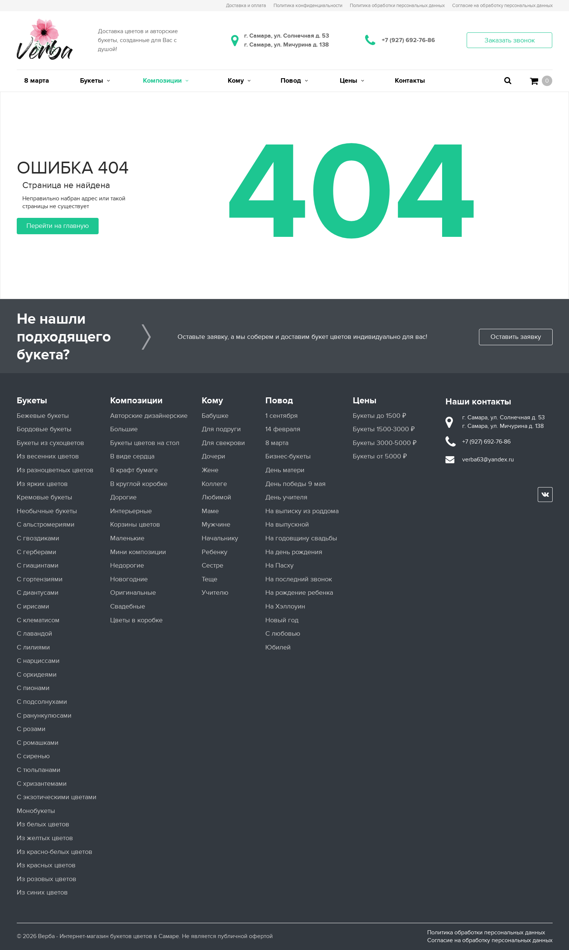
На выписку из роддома (302, 511)
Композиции (136, 400)
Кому (212, 400)
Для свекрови (223, 443)
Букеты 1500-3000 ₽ (384, 429)
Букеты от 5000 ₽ (380, 456)
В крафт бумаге (134, 470)
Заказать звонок (510, 40)
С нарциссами (38, 661)
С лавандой (34, 634)
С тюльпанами (38, 770)
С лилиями (33, 647)
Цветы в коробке (136, 620)
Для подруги (221, 429)
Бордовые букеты (44, 429)
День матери (284, 470)
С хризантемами (42, 784)
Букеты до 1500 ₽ (379, 416)
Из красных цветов (46, 865)
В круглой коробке (138, 484)
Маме (210, 511)
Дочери (213, 456)
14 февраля (282, 429)
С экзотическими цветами (56, 797)
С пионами (33, 688)
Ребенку (214, 552)
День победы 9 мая (295, 484)
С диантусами (37, 593)
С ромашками (37, 743)
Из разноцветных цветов (55, 470)
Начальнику (220, 538)
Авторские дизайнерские (149, 416)
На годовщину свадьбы (301, 538)
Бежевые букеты (43, 416)
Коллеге (214, 484)
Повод (279, 400)
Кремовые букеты (44, 497)
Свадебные (127, 606)
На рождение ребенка (299, 593)
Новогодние (129, 579)
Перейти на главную (57, 226)
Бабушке (215, 416)
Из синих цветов (42, 892)
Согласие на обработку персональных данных (490, 940)
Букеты (32, 400)
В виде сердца (132, 456)
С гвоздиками (38, 538)
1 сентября (281, 416)
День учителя (286, 497)
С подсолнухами (42, 702)
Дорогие (123, 497)
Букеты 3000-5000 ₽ (384, 443)
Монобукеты (36, 811)
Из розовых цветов (46, 879)
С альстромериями (45, 524)
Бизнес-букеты (288, 456)
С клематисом (38, 620)
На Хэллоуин (285, 606)
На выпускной (287, 524)
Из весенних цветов (48, 456)
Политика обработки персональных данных (486, 932)
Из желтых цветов (45, 838)
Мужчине (216, 524)
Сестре (212, 565)
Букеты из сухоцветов (50, 443)
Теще (209, 579)
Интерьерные (131, 511)
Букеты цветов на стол (144, 443)
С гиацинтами (37, 565)
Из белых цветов (43, 824)
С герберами (36, 552)
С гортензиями (40, 579)
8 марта (276, 443)
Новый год (281, 620)
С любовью (282, 634)
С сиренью (33, 756)
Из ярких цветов (42, 484)
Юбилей (278, 647)
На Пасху (279, 565)
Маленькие (127, 538)
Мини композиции (138, 552)
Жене (210, 470)
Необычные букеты (47, 511)
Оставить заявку (515, 337)
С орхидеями (37, 675)
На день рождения (293, 552)
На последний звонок (298, 579)
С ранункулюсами (44, 715)
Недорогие (127, 565)
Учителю (215, 593)
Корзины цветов (135, 524)
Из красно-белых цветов (54, 852)
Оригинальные (133, 593)
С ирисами (33, 606)
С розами (31, 729)
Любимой (216, 497)
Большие (124, 429)
